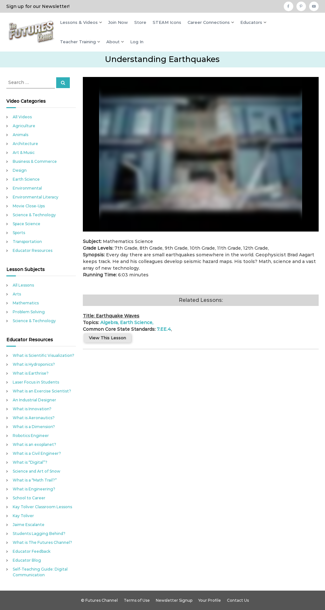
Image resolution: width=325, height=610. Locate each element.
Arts (17, 294)
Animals (20, 134)
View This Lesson (107, 337)
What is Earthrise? (31, 373)
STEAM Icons (167, 22)
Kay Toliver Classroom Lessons (42, 506)
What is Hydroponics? (34, 364)
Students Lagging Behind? (39, 533)
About (113, 41)
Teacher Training (78, 41)
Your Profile (209, 600)
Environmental (27, 188)
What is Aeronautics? (34, 417)
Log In (136, 41)
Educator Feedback (31, 551)
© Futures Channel (99, 600)
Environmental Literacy (35, 197)
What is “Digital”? (30, 462)
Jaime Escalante (28, 524)
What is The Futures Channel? (42, 542)
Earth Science (136, 322)
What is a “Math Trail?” (35, 480)
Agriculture (24, 125)
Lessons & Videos (79, 22)
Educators (251, 22)
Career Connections (209, 22)
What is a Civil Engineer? (37, 453)
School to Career (29, 498)
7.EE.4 (164, 329)
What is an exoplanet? (34, 444)
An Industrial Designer (34, 400)
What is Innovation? (32, 408)
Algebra (109, 322)
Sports (19, 232)
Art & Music (24, 152)
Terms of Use (137, 600)
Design (20, 170)
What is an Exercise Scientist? (42, 391)
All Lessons (23, 285)
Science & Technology (34, 214)
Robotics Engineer (31, 435)
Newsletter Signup (174, 600)
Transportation (27, 241)
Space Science (26, 223)
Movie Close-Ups (29, 206)
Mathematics (26, 303)
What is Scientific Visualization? (43, 355)
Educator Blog (27, 560)
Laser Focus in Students (36, 382)
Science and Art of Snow (36, 471)
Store (140, 22)
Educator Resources (32, 250)
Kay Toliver (23, 515)
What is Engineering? (34, 489)
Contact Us (238, 600)
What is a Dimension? (34, 426)
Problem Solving (29, 311)
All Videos (22, 116)
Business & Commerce (35, 161)
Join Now (118, 22)
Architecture (25, 143)
